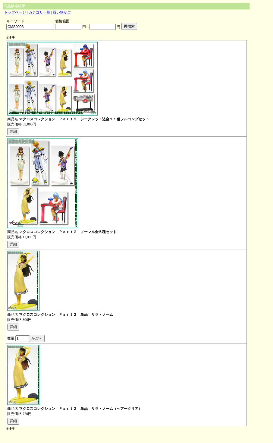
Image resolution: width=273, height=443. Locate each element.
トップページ (15, 12)
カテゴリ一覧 (39, 12)
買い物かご (62, 12)
